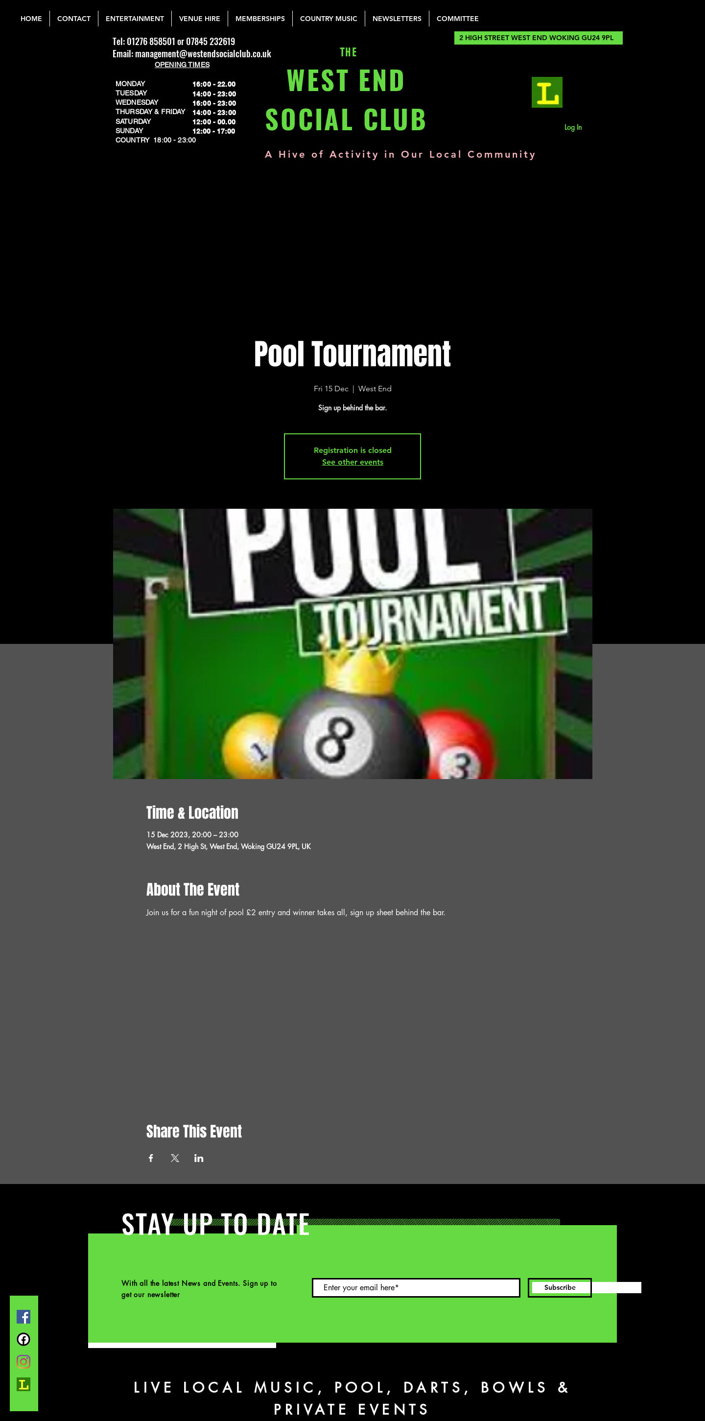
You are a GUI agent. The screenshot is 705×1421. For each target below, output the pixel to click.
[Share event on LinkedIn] (199, 1158)
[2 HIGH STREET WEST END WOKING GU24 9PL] (538, 38)
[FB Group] (23, 1339)
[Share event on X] (175, 1158)
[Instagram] (23, 1362)
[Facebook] (23, 1317)
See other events (352, 462)
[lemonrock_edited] (547, 92)
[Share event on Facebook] (151, 1158)
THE (346, 52)
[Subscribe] (560, 1288)
